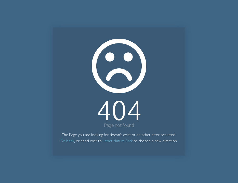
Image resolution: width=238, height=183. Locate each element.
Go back (67, 141)
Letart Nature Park (118, 141)
